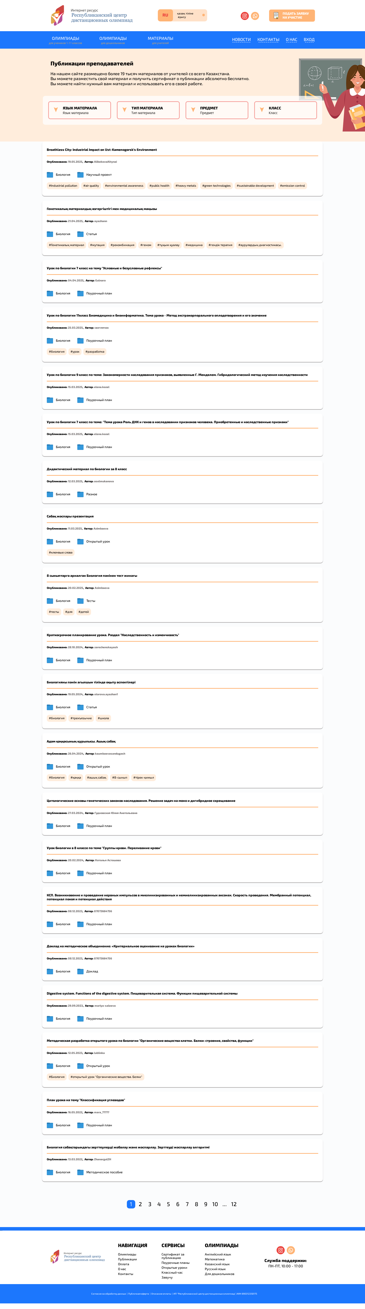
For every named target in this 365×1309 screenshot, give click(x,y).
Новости (241, 39)
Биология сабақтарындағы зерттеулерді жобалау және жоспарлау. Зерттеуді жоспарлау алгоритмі (128, 1147)
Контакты (268, 39)
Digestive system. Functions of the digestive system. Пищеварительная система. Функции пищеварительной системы (142, 993)
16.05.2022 (75, 1112)
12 (234, 1204)
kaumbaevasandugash (110, 753)
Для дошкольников (219, 1274)
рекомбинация (123, 245)
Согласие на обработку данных (108, 1293)
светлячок (102, 327)
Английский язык (218, 1254)
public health (160, 185)
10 (215, 1204)
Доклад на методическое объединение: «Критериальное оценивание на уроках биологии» (121, 946)
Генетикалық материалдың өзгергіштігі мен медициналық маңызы (102, 209)
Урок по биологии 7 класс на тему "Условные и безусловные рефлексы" (104, 268)
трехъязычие (82, 718)
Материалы (160, 40)
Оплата (123, 1264)
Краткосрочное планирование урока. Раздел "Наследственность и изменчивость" (113, 635)
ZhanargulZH (102, 1159)
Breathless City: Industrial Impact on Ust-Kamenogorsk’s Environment (102, 150)
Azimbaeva (101, 528)
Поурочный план (99, 293)
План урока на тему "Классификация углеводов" (86, 1100)
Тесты (90, 601)
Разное (91, 494)
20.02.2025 (75, 587)
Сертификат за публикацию (173, 1256)
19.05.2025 (75, 161)
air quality (92, 185)
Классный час (172, 1272)
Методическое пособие (104, 1172)
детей (85, 612)
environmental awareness (125, 185)
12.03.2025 (75, 481)
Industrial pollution (64, 185)
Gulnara (100, 280)
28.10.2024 (75, 647)
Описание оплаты (161, 1293)
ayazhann (100, 221)
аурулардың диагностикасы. (261, 245)
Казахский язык (217, 1264)
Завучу (167, 1277)
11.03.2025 (75, 528)
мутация (98, 245)
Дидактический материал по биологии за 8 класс (87, 469)
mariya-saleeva (105, 1005)
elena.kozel (101, 386)
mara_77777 (101, 1112)
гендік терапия (221, 245)
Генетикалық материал (67, 245)
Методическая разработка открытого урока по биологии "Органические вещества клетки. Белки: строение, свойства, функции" (150, 1040)
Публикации (127, 1259)
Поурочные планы (175, 1263)
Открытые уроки (174, 1267)
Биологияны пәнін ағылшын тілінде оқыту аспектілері (91, 682)
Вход (309, 39)
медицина (195, 245)
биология (57, 351)
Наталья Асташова (108, 860)
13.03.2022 (75, 1159)
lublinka (99, 1052)
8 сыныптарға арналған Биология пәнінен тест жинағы (92, 575)
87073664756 (103, 911)
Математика (215, 1259)
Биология (63, 174)
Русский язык (215, 1269)
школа (104, 718)
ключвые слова (61, 552)
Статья (91, 234)
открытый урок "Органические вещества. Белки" (107, 1077)
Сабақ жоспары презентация (70, 516)
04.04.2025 (76, 280)
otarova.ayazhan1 (106, 694)
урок (76, 351)
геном (146, 245)
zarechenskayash (106, 647)
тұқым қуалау (169, 245)
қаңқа (77, 777)
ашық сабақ (97, 777)
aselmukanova (104, 481)
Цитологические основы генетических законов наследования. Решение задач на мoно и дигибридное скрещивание (141, 801)
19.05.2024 (75, 694)
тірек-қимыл (144, 777)
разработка (96, 351)
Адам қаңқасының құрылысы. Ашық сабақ (81, 741)
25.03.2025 (75, 327)
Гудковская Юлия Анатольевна (116, 812)
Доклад (92, 971)
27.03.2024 (75, 812)
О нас (291, 39)
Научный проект (99, 174)
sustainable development (256, 185)
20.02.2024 (75, 860)
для (69, 612)
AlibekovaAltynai (105, 161)
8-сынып (120, 777)
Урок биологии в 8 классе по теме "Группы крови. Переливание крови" (104, 848)
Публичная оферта (138, 1293)
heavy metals (187, 185)
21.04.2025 (75, 221)
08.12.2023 (75, 911)
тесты (55, 612)
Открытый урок (98, 541)
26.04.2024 (75, 753)
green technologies (217, 185)
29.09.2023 (75, 1005)
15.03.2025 (75, 386)
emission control (293, 185)
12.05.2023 (75, 1052)
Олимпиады (65, 40)
